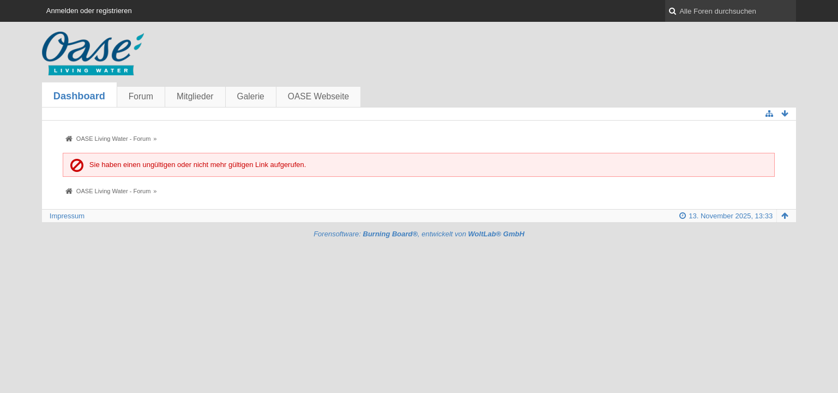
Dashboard (79, 96)
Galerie (250, 96)
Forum (141, 96)
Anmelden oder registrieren (89, 11)
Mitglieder (195, 96)
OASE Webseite (318, 96)
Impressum (67, 216)
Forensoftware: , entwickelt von (419, 234)
